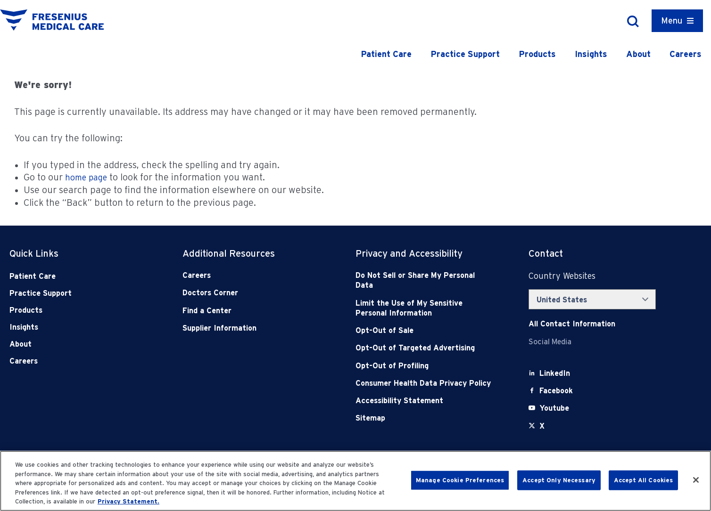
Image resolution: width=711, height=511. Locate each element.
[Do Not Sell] (425, 280)
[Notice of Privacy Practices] (425, 308)
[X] (542, 426)
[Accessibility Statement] (425, 401)
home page (86, 177)
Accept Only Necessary (558, 480)
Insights (591, 54)
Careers (686, 54)
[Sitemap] (425, 418)
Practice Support (465, 54)
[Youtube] (554, 408)
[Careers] (251, 275)
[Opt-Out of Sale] (425, 330)
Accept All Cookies (643, 480)
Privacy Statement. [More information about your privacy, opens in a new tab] (128, 501)
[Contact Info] (572, 324)
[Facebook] (556, 391)
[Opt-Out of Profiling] (425, 366)
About (638, 54)
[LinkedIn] (554, 373)
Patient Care (386, 54)
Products (537, 54)
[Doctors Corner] (251, 293)
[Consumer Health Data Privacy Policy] (425, 383)
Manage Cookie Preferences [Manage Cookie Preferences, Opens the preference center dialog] (460, 480)
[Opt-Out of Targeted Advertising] (425, 348)
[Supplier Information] (251, 328)
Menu (671, 20)
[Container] (677, 20)
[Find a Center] (251, 311)
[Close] (696, 480)
